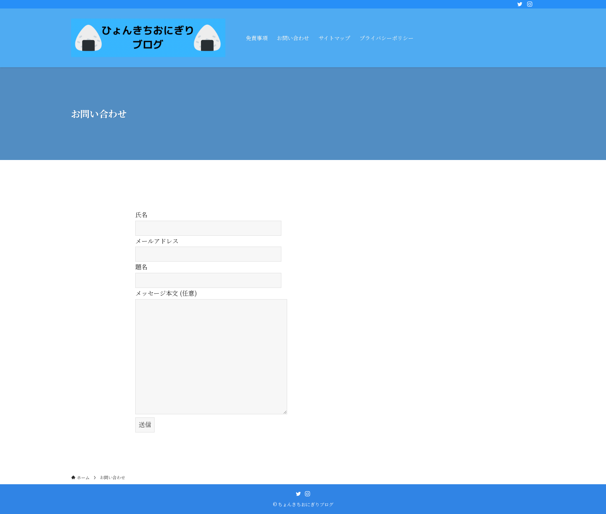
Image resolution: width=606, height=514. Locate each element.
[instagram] (530, 4)
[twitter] (520, 4)
